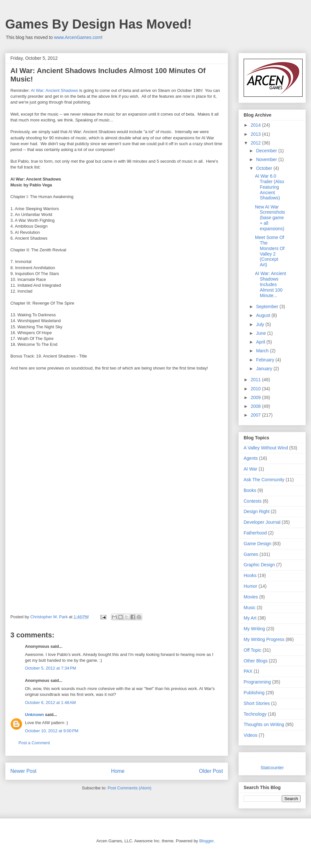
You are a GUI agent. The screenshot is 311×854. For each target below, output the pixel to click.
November (267, 159)
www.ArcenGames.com (77, 37)
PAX (248, 671)
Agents (251, 458)
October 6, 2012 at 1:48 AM (50, 702)
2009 (256, 397)
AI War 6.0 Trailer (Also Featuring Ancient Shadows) (269, 186)
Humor (250, 586)
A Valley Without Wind (266, 447)
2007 (256, 415)
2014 (256, 125)
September (267, 306)
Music (250, 607)
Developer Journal (262, 522)
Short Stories (257, 703)
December (267, 150)
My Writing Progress (264, 639)
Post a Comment (34, 742)
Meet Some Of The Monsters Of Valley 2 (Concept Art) (269, 251)
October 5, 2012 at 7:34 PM (50, 668)
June (261, 333)
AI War (250, 468)
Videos (251, 735)
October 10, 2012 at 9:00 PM (51, 730)
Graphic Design (259, 564)
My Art (250, 618)
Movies (251, 596)
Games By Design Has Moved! (98, 24)
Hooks (250, 575)
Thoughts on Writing (264, 724)
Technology (255, 714)
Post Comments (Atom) (129, 787)
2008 (256, 406)
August (263, 315)
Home (118, 771)
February (265, 359)
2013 (256, 134)
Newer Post (23, 771)
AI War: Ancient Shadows (54, 90)
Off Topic (252, 650)
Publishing (254, 692)
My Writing (254, 628)
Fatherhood (255, 532)
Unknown (34, 714)
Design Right (257, 511)
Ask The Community (264, 479)
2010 (256, 388)
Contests (252, 501)
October (264, 168)
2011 (256, 379)
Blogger (206, 840)
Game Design (257, 543)
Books (250, 490)
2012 (256, 142)
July (260, 324)
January (264, 368)
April (261, 342)
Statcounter (272, 767)
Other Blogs (256, 660)
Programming (257, 681)
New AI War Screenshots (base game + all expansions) (270, 217)
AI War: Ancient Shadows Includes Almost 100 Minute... (270, 284)
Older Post (211, 771)
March (263, 350)
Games (251, 554)
